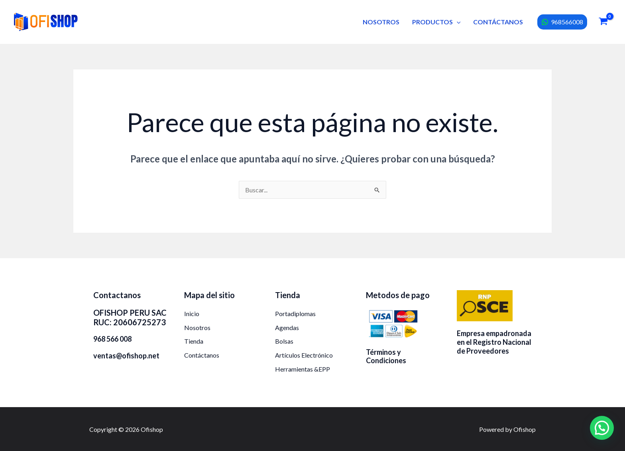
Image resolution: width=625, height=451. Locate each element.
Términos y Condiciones (386, 356)
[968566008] (562, 22)
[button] (457, 22)
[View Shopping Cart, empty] (603, 22)
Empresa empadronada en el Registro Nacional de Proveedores (494, 342)
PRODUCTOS (436, 22)
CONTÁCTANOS (498, 22)
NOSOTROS (381, 22)
